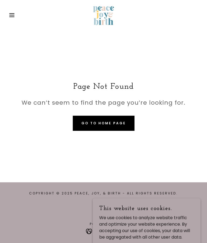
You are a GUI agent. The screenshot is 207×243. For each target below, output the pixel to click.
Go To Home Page (103, 123)
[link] (103, 15)
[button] (10, 15)
